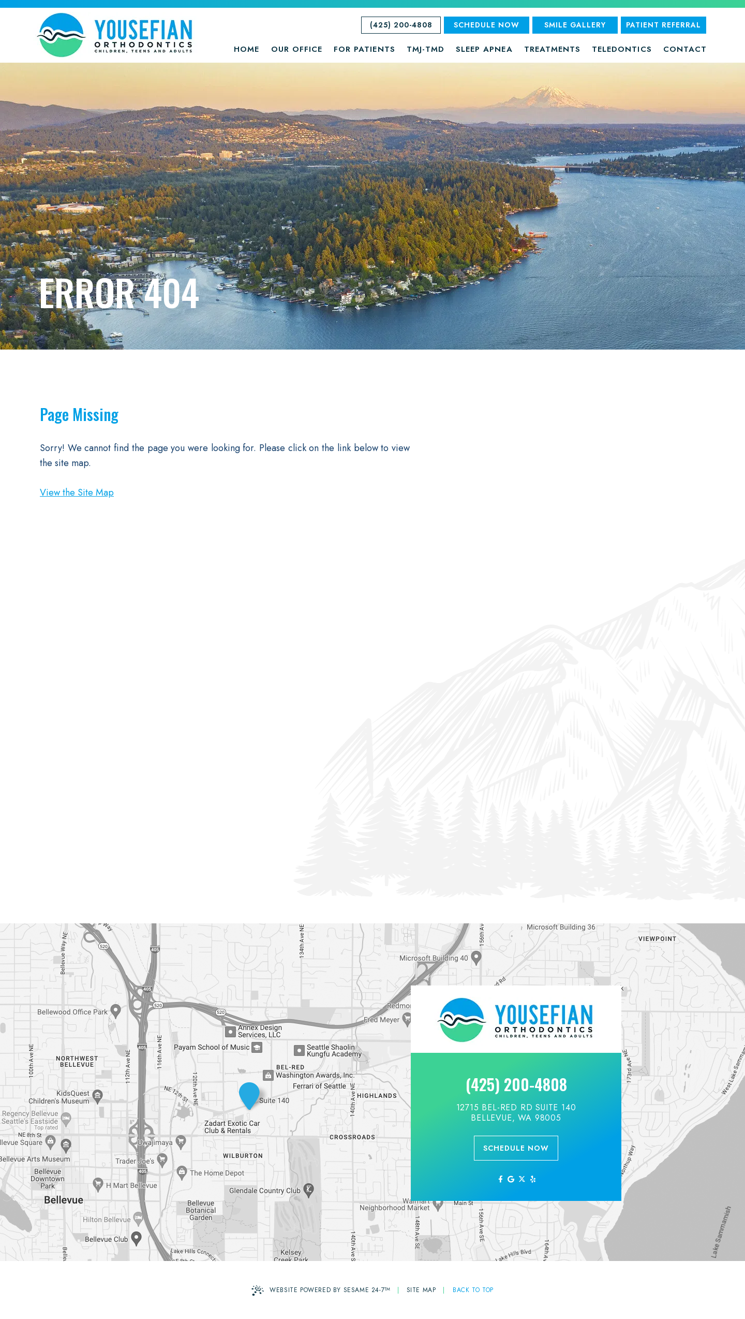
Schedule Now (486, 25)
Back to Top (473, 1290)
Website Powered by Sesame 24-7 (321, 1290)
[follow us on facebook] (500, 1179)
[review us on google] (511, 1179)
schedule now (516, 1148)
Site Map (421, 1290)
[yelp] (533, 1179)
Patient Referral (663, 25)
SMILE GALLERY (575, 25)
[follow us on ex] (522, 1179)
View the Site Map (77, 492)
